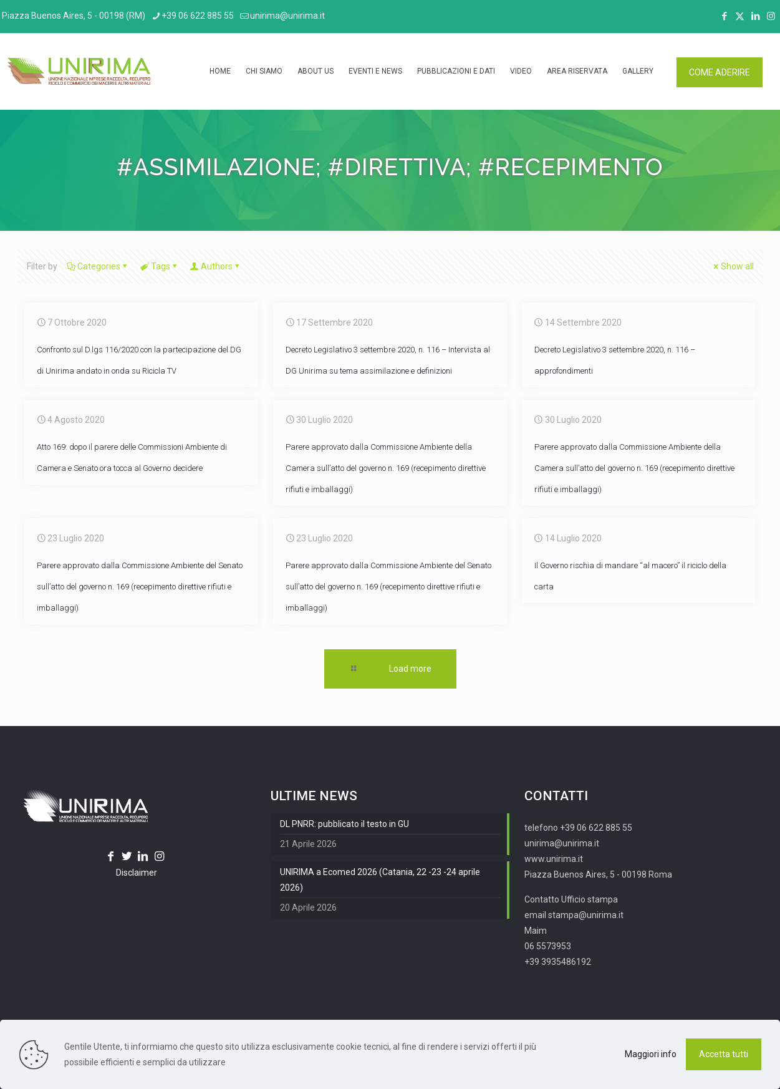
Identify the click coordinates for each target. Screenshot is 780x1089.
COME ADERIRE (719, 72)
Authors (215, 266)
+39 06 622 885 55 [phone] (197, 16)
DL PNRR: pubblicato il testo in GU (344, 824)
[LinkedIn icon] (755, 16)
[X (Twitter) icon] (739, 16)
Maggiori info (650, 1054)
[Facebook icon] (724, 16)
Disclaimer (136, 873)
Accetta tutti (723, 1054)
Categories (98, 266)
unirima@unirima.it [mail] (287, 16)
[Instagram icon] (771, 16)
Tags (159, 266)
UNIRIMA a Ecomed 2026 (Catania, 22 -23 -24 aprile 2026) (380, 880)
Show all (733, 266)
